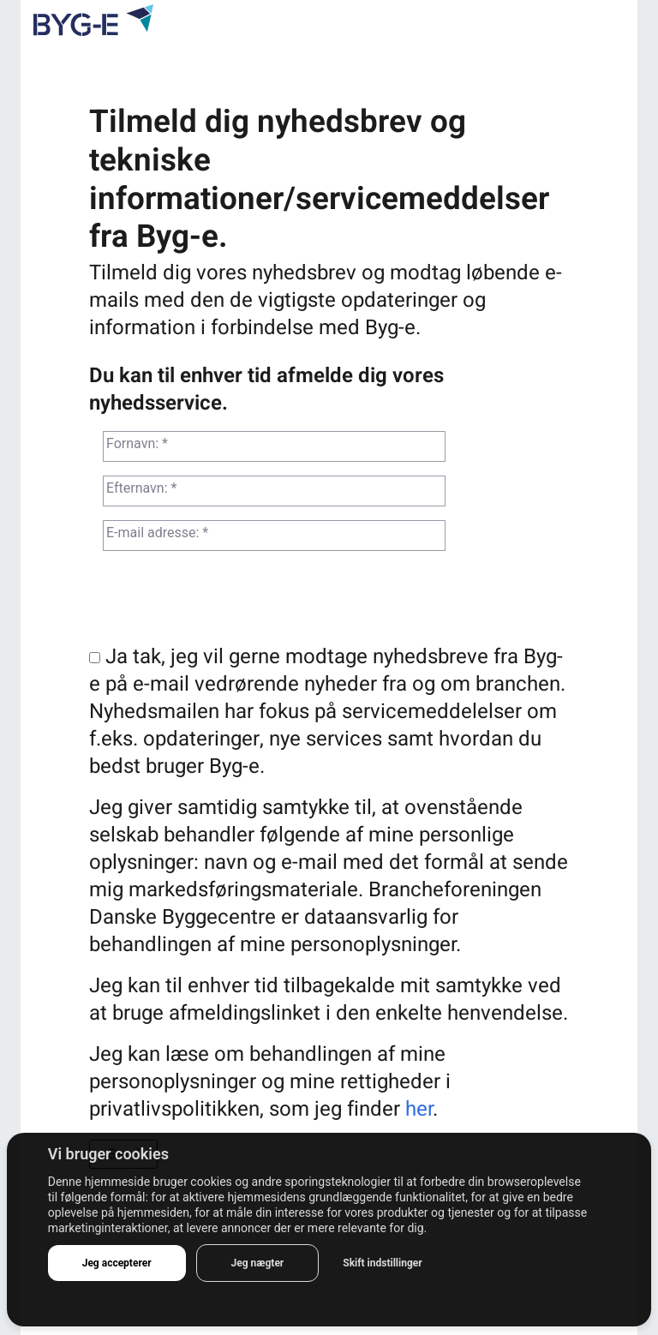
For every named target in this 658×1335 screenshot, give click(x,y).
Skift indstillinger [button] (382, 1263)
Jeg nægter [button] (257, 1263)
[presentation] (219, 600)
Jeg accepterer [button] (117, 1263)
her (419, 1109)
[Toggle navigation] (613, 23)
